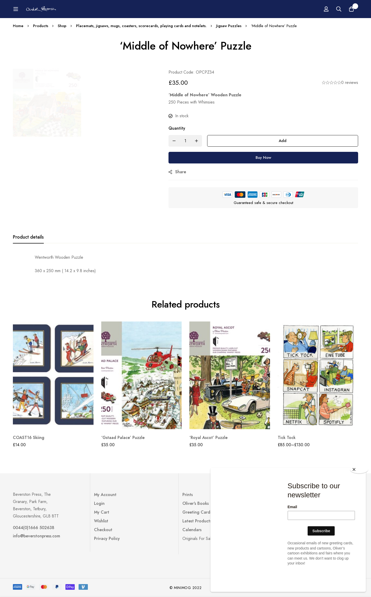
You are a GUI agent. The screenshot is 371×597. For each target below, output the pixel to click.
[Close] (359, 489)
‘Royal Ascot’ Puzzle (208, 438)
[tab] (28, 237)
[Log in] (325, 9)
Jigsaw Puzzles (232, 26)
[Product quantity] (187, 141)
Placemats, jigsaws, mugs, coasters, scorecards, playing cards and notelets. (143, 26)
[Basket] (351, 9)
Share (182, 172)
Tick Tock (287, 438)
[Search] (338, 9)
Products (40, 26)
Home (18, 26)
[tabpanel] (185, 264)
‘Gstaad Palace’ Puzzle (123, 438)
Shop (62, 26)
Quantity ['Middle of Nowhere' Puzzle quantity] (178, 128)
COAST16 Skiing (28, 438)
